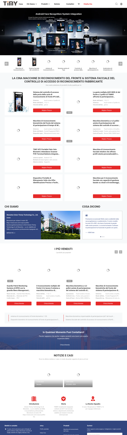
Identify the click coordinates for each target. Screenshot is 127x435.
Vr (79, 4)
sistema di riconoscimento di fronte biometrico (48, 70)
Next (124, 30)
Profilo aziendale (44, 429)
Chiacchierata (19, 303)
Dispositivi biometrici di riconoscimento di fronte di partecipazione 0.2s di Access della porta (35, 320)
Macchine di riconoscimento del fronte (19, 70)
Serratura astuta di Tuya (63, 69)
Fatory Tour (43, 433)
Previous (2, 30)
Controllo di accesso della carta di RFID (78, 70)
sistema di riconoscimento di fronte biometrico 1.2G (29, 316)
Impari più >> (11, 233)
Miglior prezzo (47, 110)
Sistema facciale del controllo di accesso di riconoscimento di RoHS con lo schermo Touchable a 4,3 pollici (90, 320)
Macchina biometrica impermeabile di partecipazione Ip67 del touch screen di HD (90, 316)
